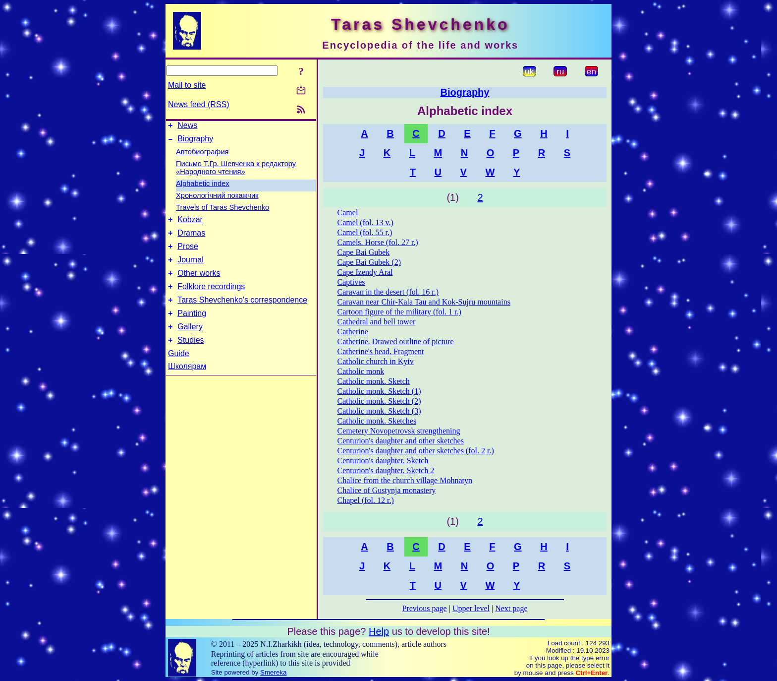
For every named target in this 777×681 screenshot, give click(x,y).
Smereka (273, 672)
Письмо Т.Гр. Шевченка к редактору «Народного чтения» (236, 171)
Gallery (190, 343)
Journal (190, 268)
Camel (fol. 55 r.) (364, 232)
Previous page (424, 608)
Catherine (352, 331)
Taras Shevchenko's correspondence (242, 313)
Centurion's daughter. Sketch (383, 460)
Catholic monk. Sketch (373, 381)
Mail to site (187, 85)
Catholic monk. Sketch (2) (379, 401)
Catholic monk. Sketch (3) (379, 411)
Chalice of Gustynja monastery (386, 490)
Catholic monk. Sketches (377, 421)
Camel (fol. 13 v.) (365, 222)
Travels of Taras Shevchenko (222, 210)
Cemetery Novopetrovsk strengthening (398, 431)
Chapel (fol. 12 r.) (365, 500)
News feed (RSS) (198, 104)
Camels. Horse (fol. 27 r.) (377, 242)
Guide (178, 371)
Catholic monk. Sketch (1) (379, 391)
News (187, 127)
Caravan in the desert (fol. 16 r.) (388, 292)
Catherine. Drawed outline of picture (395, 341)
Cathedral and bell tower (376, 321)
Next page (511, 608)
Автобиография (202, 155)
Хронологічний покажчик (217, 198)
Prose (187, 253)
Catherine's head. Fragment (380, 351)
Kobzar (190, 224)
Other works (198, 283)
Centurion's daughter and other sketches (400, 440)
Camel (347, 212)
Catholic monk (361, 371)
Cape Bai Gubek (363, 252)
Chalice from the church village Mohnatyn (404, 480)
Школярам (187, 384)
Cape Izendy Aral (365, 272)
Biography (195, 141)
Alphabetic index (202, 186)
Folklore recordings (211, 298)
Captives (351, 282)
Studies (190, 358)
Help (379, 631)
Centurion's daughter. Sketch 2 (386, 470)
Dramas (191, 239)
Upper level (471, 608)
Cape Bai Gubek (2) (369, 262)
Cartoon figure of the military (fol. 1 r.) (399, 312)
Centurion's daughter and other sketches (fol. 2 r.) (415, 450)
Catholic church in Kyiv (375, 361)
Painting (191, 328)
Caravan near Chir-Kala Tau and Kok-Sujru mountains (423, 302)
